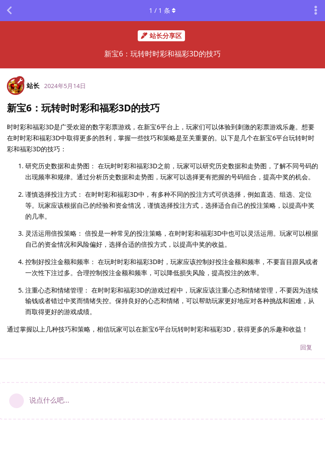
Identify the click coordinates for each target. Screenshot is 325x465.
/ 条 (162, 10)
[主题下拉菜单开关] (316, 10)
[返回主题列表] (9, 10)
